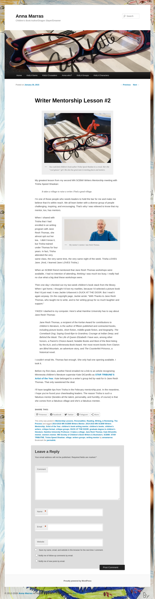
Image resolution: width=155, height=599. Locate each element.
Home (19, 75)
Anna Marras (30, 16)
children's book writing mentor (75, 426)
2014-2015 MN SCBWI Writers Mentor (68, 424)
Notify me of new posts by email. (52, 561)
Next (136, 85)
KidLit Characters (101, 75)
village (69, 437)
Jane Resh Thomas (94, 432)
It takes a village (78, 432)
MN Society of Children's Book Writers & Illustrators (80, 435)
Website (40, 542)
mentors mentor (49, 435)
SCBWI (107, 435)
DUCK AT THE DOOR (79, 429)
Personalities (80, 421)
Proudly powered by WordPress (77, 581)
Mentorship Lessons (64, 421)
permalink (51, 440)
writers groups (79, 437)
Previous (125, 85)
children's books (96, 426)
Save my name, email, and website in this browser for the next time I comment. (71, 550)
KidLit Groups (83, 75)
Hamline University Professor (57, 432)
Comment (41, 469)
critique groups (62, 429)
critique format (48, 429)
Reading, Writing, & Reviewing (100, 421)
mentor (38, 435)
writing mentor (92, 437)
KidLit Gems (32, 75)
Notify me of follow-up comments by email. (56, 556)
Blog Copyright (79, 593)
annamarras (107, 437)
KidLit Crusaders (49, 75)
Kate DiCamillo (109, 432)
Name (41, 511)
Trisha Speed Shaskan (55, 437)
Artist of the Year (53, 426)
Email (41, 527)
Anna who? (67, 75)
